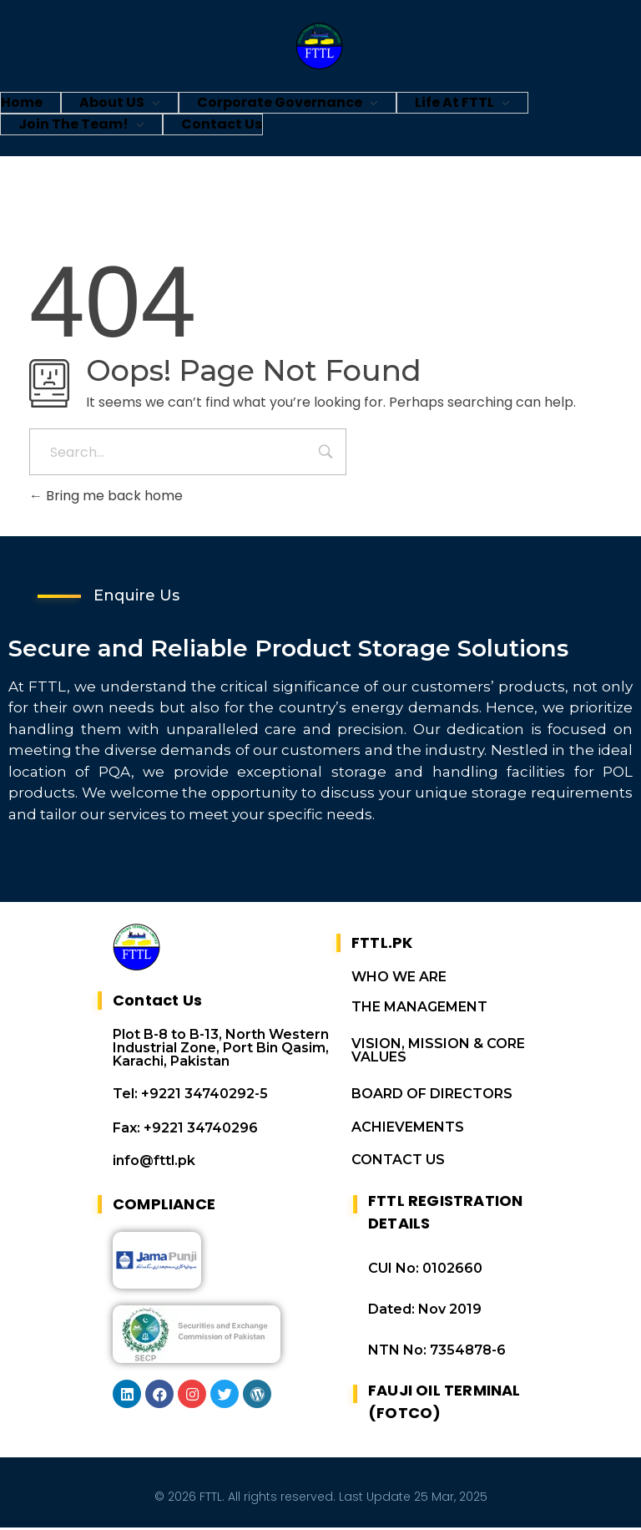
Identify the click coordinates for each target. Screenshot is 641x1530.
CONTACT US (398, 1162)
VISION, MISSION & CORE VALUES (438, 1052)
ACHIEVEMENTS (407, 1129)
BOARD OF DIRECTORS (431, 1096)
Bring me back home (106, 495)
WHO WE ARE (399, 979)
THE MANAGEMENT (419, 1009)
